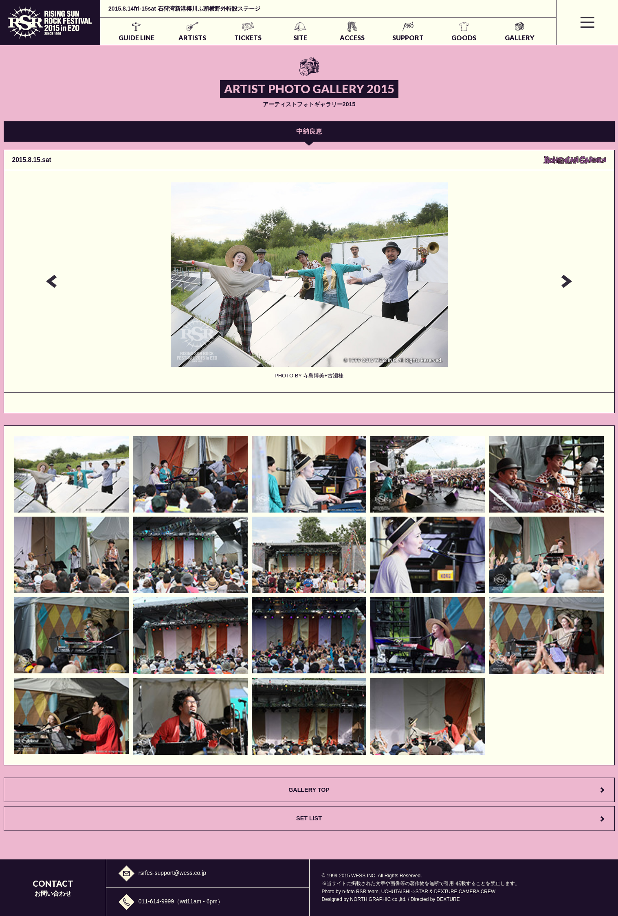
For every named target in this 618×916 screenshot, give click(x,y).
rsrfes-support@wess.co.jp (172, 873)
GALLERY (519, 38)
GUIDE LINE (136, 38)
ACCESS (352, 38)
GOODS (463, 38)
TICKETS (248, 38)
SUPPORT (408, 38)
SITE (300, 38)
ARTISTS (192, 38)
